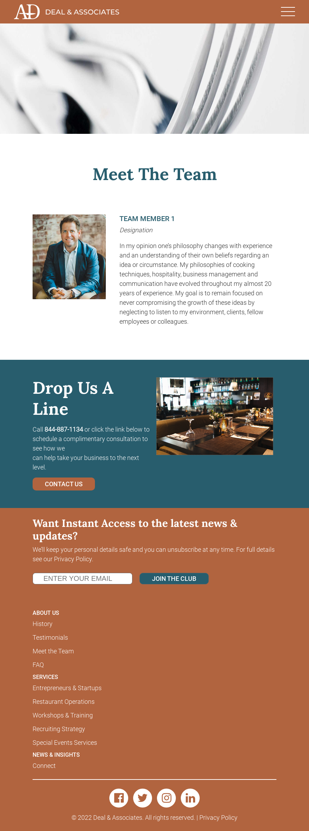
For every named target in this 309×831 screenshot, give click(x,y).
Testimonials (50, 637)
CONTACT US (64, 484)
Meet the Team (53, 651)
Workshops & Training (63, 715)
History (43, 623)
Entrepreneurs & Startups (67, 688)
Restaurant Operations (64, 701)
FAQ (38, 664)
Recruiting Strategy (59, 729)
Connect (44, 765)
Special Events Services (65, 742)
